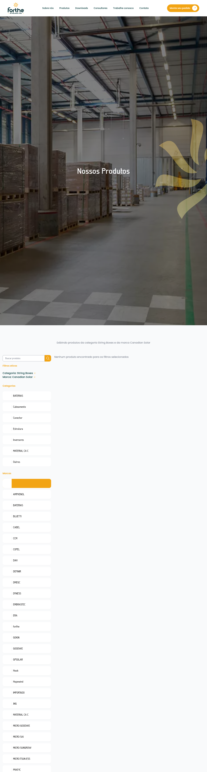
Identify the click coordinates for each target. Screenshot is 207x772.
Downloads (81, 8)
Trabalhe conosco (123, 8)
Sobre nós (48, 8)
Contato (144, 8)
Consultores (100, 8)
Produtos (64, 8)
